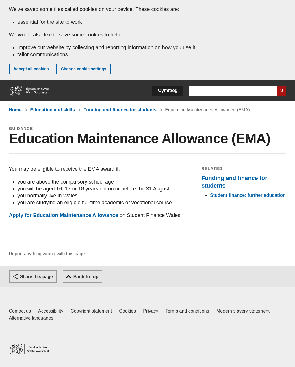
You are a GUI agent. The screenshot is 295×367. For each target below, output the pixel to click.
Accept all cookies (31, 69)
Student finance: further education (247, 195)
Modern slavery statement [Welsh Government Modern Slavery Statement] (243, 311)
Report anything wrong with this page (47, 253)
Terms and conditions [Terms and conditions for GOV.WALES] (187, 311)
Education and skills (52, 109)
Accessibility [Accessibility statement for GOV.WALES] (50, 311)
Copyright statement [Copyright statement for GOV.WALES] (91, 311)
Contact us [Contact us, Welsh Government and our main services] (20, 311)
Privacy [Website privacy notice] (150, 311)
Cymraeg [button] (167, 90)
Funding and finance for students (120, 109)
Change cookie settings (83, 69)
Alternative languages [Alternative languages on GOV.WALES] (31, 317)
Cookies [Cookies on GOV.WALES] (127, 311)
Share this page (36, 276)
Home (15, 109)
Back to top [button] (86, 276)
